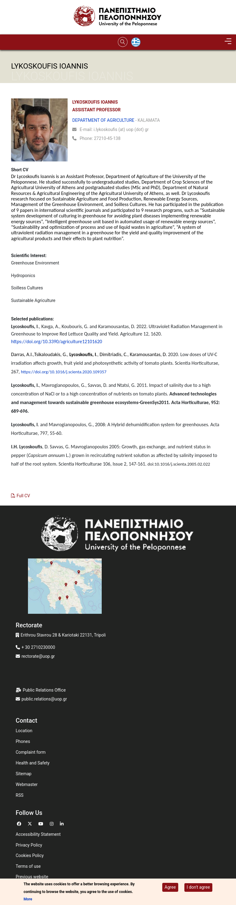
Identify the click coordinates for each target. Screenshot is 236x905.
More (28, 899)
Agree (170, 887)
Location (24, 730)
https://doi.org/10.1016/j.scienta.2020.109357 (63, 372)
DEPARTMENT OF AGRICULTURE (103, 120)
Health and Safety (32, 762)
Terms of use (28, 866)
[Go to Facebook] (20, 823)
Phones (23, 741)
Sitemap (23, 773)
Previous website (32, 876)
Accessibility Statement (38, 834)
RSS (19, 795)
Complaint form (30, 752)
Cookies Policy (30, 855)
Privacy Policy (29, 845)
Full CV (23, 495)
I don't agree (198, 887)
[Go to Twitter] (30, 823)
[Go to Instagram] (52, 823)
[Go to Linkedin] (62, 823)
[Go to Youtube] (41, 823)
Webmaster (26, 784)
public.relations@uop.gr (44, 699)
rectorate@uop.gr (38, 656)
